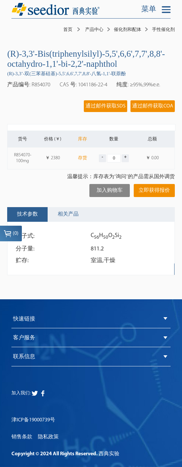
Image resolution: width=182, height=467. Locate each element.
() (11, 233)
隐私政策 (48, 437)
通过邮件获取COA (152, 106)
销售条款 (21, 437)
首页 (67, 29)
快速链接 (24, 319)
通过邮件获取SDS (105, 106)
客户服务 (24, 338)
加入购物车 (110, 190)
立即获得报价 (154, 190)
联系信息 (24, 357)
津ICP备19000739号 (33, 420)
